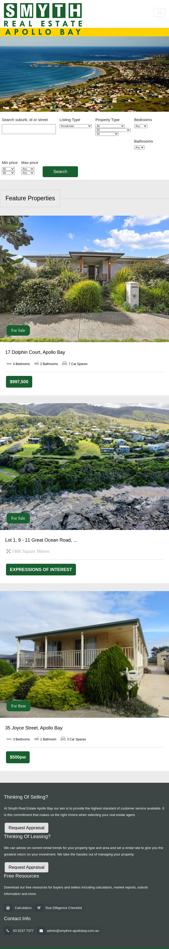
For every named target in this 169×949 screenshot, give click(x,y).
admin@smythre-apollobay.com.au (73, 931)
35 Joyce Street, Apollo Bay (33, 728)
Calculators (23, 908)
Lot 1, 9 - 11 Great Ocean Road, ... (41, 540)
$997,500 (19, 381)
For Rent (18, 706)
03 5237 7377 (23, 931)
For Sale (18, 330)
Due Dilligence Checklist (64, 908)
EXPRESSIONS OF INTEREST (41, 569)
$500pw (18, 757)
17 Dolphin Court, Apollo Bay (35, 352)
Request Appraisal (26, 827)
